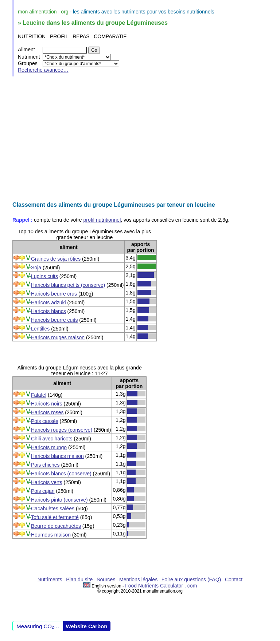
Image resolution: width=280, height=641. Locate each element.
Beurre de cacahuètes (56, 526)
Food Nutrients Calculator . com (161, 586)
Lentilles (40, 329)
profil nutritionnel (102, 220)
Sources (106, 579)
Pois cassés (44, 421)
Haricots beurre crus (54, 294)
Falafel (38, 395)
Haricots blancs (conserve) (61, 473)
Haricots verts (46, 482)
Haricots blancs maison (57, 456)
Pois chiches (45, 465)
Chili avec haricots (52, 439)
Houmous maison (51, 535)
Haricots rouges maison (58, 337)
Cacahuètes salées (52, 508)
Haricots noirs (46, 404)
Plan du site (79, 579)
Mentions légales (138, 579)
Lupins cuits (44, 276)
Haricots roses (47, 412)
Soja (36, 267)
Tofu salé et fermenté (55, 517)
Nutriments (50, 579)
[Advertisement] (140, 139)
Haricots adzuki (48, 302)
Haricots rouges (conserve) (61, 430)
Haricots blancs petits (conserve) (68, 285)
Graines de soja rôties (56, 259)
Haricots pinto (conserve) (59, 500)
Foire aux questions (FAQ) (191, 579)
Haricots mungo (49, 447)
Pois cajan (43, 491)
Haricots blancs (48, 311)
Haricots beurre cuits (54, 320)
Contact (233, 579)
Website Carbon (87, 626)
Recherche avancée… (43, 70)
